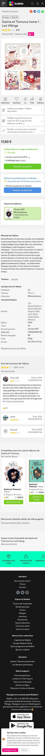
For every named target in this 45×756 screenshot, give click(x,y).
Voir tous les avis (8, 371)
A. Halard (33, 489)
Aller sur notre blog (9, 544)
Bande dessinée (22, 607)
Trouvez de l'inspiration (22, 603)
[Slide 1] (14, 92)
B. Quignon (8, 494)
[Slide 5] (31, 92)
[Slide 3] (22, 92)
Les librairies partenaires (22, 665)
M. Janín (17, 494)
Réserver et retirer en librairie (22, 688)
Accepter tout (10, 750)
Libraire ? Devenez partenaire (22, 661)
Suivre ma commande (22, 682)
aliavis (12, 416)
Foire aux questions (22, 675)
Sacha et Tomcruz (10, 11)
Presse (22, 584)
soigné (23, 160)
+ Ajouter (14, 279)
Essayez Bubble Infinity (22, 643)
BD (29, 290)
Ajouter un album (22, 649)
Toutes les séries (22, 626)
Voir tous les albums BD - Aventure (15, 523)
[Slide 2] (18, 92)
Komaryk (13, 429)
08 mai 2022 (37, 429)
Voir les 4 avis (7, 34)
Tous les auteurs (22, 629)
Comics (22, 610)
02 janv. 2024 (36, 378)
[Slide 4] (27, 92)
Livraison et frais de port (22, 679)
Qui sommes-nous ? (22, 581)
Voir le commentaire (15, 401)
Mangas (22, 613)
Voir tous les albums (9, 456)
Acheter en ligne (22, 685)
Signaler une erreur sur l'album (13, 348)
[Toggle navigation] (3, 3)
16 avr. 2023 (37, 416)
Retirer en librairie (22, 190)
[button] (4, 66)
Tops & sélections (22, 623)
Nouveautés (23, 619)
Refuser (24, 750)
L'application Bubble (22, 640)
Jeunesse (22, 616)
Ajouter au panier (22, 166)
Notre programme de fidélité (22, 646)
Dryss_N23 (14, 378)
